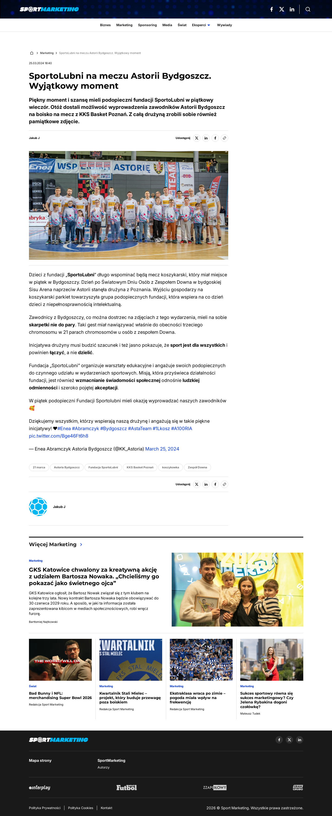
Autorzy (104, 767)
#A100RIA (181, 428)
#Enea (64, 428)
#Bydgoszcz (113, 428)
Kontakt (106, 808)
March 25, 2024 (162, 449)
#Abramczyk (85, 428)
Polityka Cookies (80, 808)
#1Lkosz (161, 428)
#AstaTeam (140, 428)
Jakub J (34, 138)
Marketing (47, 53)
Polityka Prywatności (44, 808)
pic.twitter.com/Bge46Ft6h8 (58, 436)
